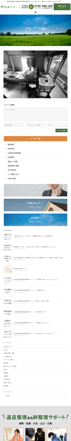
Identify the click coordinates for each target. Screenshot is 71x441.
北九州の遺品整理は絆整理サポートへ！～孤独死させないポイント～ (32, 322)
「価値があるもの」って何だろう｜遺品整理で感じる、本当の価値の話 (33, 236)
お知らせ (6, 349)
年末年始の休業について (20, 268)
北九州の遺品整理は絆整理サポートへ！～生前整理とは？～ (30, 290)
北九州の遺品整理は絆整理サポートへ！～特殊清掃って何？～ (30, 311)
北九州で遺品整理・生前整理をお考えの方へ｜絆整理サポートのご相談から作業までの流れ (38, 257)
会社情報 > (35, 218)
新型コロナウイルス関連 (10, 366)
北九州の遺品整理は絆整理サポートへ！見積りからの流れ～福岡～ (32, 301)
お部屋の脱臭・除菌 (9, 353)
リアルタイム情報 (8, 359)
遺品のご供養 (7, 382)
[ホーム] (31, 33)
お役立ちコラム (8, 346)
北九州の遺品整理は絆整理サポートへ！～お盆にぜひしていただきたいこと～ (35, 333)
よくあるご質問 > (35, 188)
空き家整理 (6, 379)
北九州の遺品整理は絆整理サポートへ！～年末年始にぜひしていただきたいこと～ (36, 279)
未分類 (5, 369)
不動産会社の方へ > (35, 203)
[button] (35, 12)
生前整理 (6, 376)
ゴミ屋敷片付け (8, 356)
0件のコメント (24, 237)
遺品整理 (6, 385)
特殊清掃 (6, 372)
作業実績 (6, 362)
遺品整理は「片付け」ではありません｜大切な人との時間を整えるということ (35, 246)
